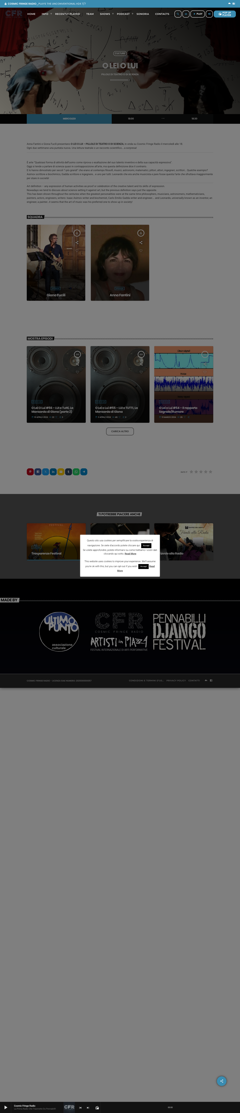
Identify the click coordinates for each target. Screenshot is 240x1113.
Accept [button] (146, 545)
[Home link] (14, 14)
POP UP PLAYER (224, 14)
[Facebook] (234, 4)
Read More (130, 553)
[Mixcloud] (229, 4)
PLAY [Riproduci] (197, 14)
